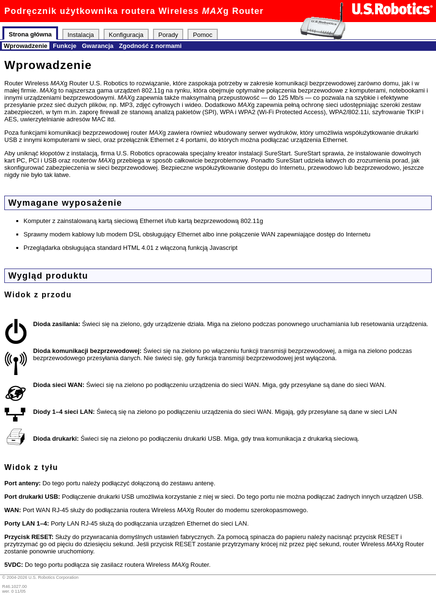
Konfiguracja (126, 34)
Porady (168, 34)
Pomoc (202, 34)
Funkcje (64, 45)
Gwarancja (98, 45)
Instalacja (81, 34)
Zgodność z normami (150, 45)
